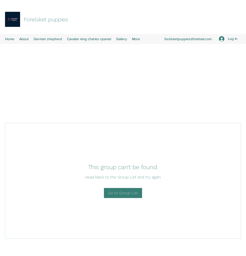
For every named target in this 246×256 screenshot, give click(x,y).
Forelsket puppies (46, 19)
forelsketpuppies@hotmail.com (188, 39)
